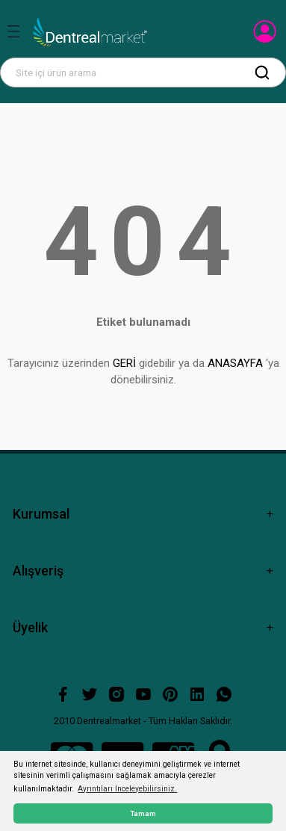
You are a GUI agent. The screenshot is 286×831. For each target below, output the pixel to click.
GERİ (124, 363)
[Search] (143, 72)
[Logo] (90, 32)
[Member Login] (266, 36)
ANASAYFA (235, 363)
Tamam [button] (143, 813)
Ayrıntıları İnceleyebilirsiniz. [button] (127, 789)
